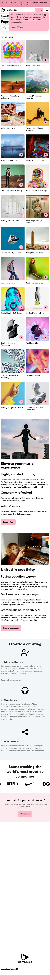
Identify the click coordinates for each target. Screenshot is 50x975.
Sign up (39, 10)
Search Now (8, 522)
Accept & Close (17, 27)
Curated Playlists (8, 16)
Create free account (11, 680)
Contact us (25, 814)
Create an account (11, 628)
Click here (33, 2)
